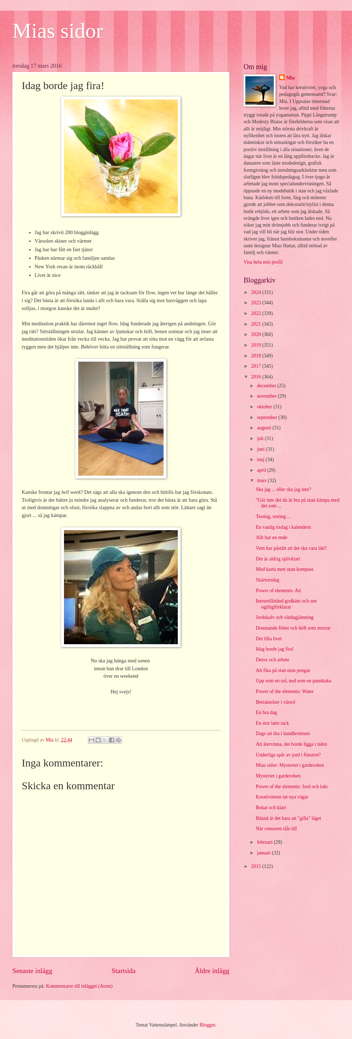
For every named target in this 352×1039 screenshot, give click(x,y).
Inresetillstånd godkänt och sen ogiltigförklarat (286, 604)
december (267, 385)
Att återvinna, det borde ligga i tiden (291, 744)
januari (264, 853)
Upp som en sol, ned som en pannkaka (293, 680)
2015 (256, 866)
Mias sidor (57, 30)
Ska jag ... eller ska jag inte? (283, 489)
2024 (256, 292)
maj (261, 459)
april (262, 470)
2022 (256, 313)
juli (261, 438)
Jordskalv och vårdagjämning (284, 617)
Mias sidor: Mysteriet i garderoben (290, 765)
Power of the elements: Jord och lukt (291, 786)
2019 (256, 345)
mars (262, 480)
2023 (256, 302)
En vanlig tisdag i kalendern (283, 527)
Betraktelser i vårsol (275, 702)
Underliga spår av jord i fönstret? (288, 755)
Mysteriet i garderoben (278, 776)
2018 (256, 355)
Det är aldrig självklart (278, 559)
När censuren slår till (276, 828)
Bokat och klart (271, 807)
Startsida (124, 971)
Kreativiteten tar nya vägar (282, 797)
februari (265, 842)
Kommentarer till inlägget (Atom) (79, 986)
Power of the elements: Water (285, 691)
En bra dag (266, 712)
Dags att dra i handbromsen (283, 733)
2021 (256, 324)
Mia (290, 78)
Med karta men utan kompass (284, 569)
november (267, 396)
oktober (265, 406)
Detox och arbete (272, 659)
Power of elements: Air (278, 590)
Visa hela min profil (263, 262)
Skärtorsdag (267, 580)
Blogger (207, 1025)
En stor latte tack (272, 723)
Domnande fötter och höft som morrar (293, 628)
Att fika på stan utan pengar (283, 670)
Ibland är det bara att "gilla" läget (288, 818)
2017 (256, 366)
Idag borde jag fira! (275, 649)
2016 (256, 376)
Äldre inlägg (212, 971)
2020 (256, 334)
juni (261, 449)
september (267, 417)
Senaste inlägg (32, 971)
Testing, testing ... (273, 516)
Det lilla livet (269, 638)
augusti (264, 427)
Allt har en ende (271, 537)
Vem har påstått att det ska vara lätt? (291, 548)
